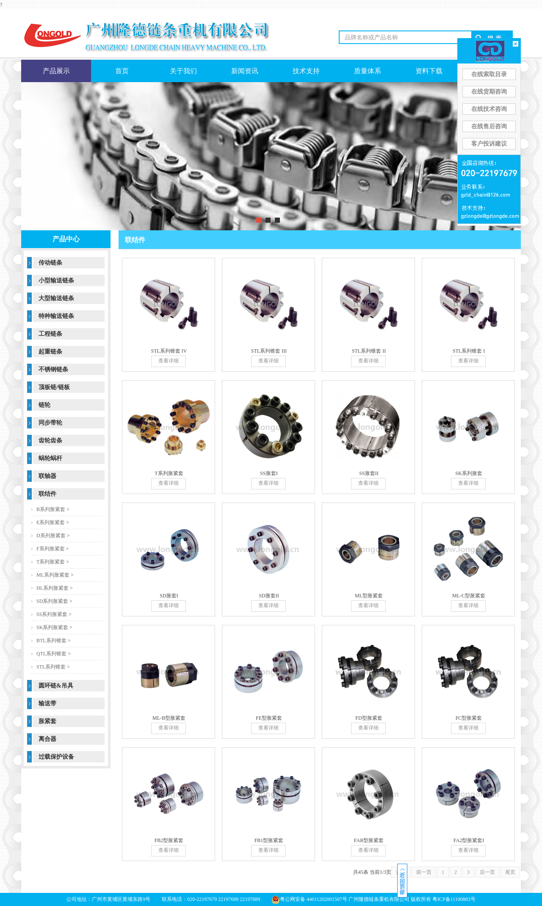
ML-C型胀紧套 (468, 596)
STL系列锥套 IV (169, 351)
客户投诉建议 (489, 144)
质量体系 (367, 71)
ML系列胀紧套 (52, 575)
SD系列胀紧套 (52, 601)
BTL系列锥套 (51, 641)
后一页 (487, 872)
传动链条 (50, 263)
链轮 (44, 405)
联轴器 (47, 476)
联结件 (47, 494)
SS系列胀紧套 (51, 614)
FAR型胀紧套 (369, 840)
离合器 (47, 739)
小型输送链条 (56, 280)
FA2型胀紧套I (469, 840)
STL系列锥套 (51, 667)
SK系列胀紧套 (52, 627)
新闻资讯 (244, 71)
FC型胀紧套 (469, 718)
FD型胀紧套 (368, 718)
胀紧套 (47, 721)
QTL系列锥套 (51, 654)
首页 (122, 71)
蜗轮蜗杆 (50, 458)
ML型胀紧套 (369, 596)
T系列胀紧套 (50, 562)
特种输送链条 (56, 316)
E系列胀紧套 (50, 522)
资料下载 (428, 71)
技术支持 (306, 71)
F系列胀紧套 (50, 549)
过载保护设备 (56, 757)
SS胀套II (368, 473)
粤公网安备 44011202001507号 (309, 899)
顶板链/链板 (54, 387)
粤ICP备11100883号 (454, 899)
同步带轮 (50, 423)
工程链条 (50, 334)
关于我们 (183, 71)
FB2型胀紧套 (169, 840)
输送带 (47, 703)
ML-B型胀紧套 (168, 718)
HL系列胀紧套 (52, 588)
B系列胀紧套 (50, 509)
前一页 (423, 872)
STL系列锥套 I (469, 351)
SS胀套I (268, 473)
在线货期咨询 (489, 91)
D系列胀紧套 (51, 536)
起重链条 (50, 351)
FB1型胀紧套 (269, 840)
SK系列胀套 (468, 473)
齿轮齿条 (50, 440)
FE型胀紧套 (269, 718)
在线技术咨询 (489, 109)
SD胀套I (169, 596)
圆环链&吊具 (56, 685)
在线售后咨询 (489, 126)
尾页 (510, 872)
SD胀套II (269, 596)
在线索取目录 (489, 74)
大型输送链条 (56, 298)
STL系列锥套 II (369, 351)
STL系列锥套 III (269, 351)
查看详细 (168, 361)
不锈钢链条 (53, 369)
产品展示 (56, 71)
